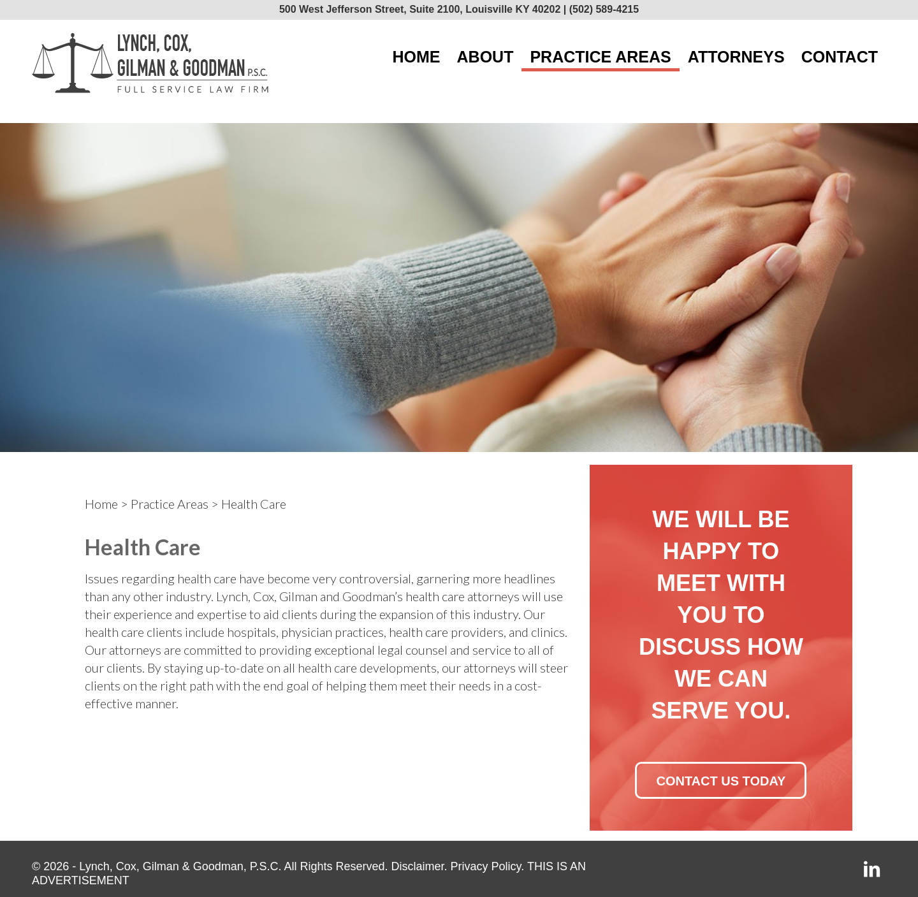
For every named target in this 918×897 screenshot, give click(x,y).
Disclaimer (417, 866)
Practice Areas (169, 503)
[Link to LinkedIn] (871, 871)
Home (101, 503)
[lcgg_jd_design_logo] (150, 63)
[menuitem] (416, 57)
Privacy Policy (486, 866)
